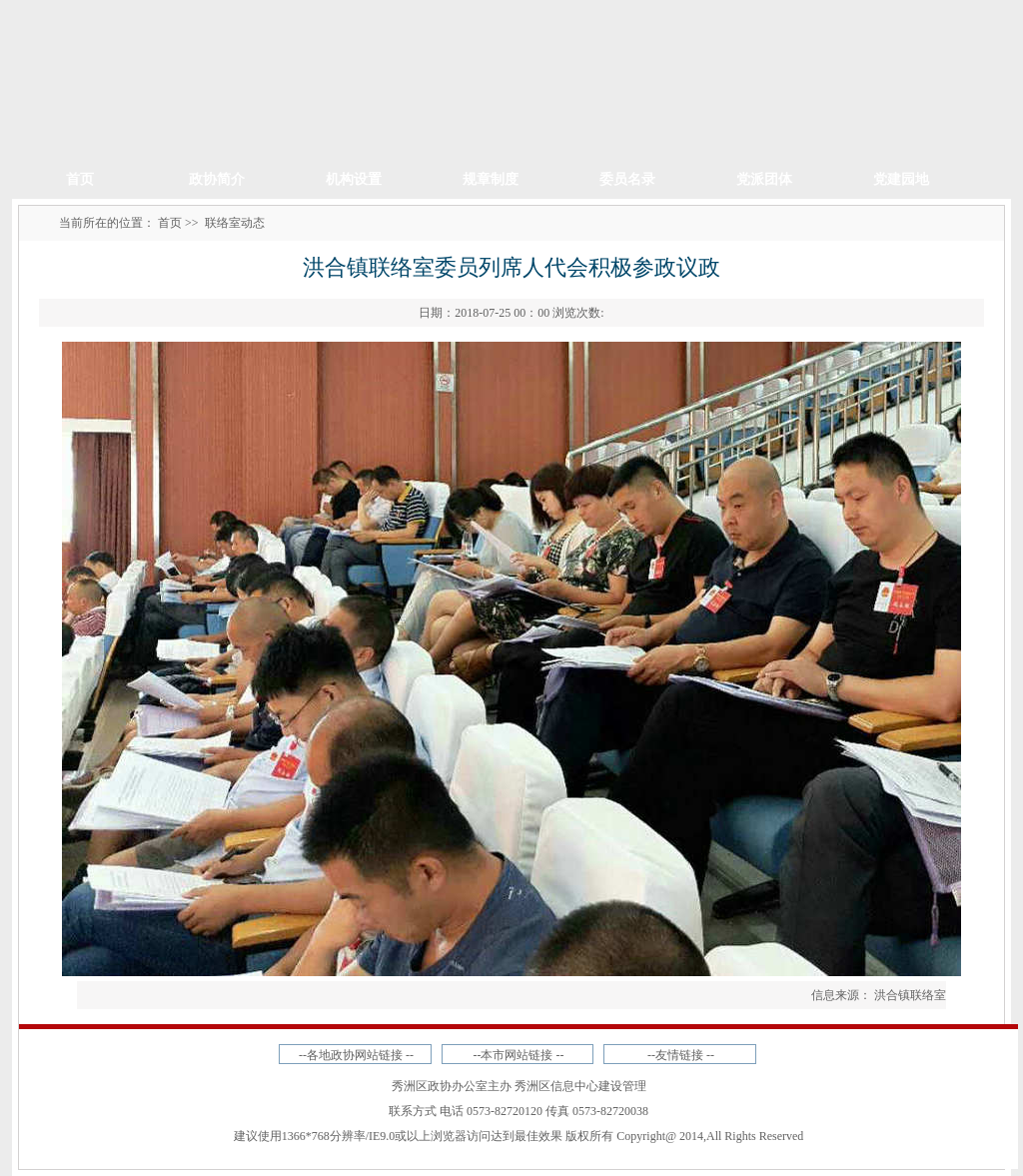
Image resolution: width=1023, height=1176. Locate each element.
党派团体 (764, 179)
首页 (80, 179)
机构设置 (354, 179)
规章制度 (490, 179)
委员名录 (627, 179)
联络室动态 (235, 223)
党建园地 (901, 179)
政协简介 (217, 179)
